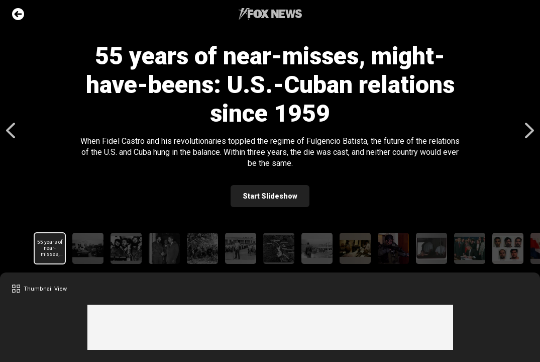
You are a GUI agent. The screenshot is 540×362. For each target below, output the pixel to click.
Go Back (18, 14)
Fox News (270, 14)
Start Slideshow (270, 196)
